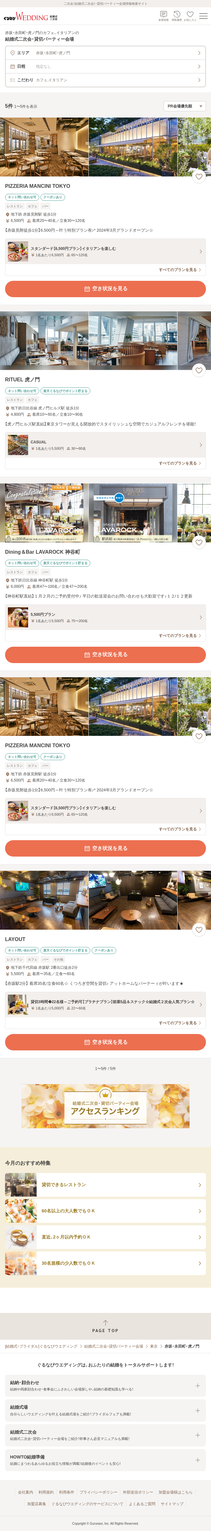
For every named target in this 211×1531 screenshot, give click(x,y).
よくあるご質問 (142, 1504)
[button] (105, 1386)
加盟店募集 (36, 1504)
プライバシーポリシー (99, 1492)
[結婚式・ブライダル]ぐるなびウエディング (41, 1346)
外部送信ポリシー (138, 1492)
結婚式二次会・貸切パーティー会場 (113, 1346)
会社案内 (25, 1492)
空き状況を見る (105, 289)
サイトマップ (172, 1504)
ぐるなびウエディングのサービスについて (87, 1504)
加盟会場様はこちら (176, 1492)
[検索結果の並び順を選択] (185, 106)
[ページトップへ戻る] (105, 1326)
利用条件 (66, 1492)
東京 (154, 1346)
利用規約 (46, 1492)
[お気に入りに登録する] (199, 176)
